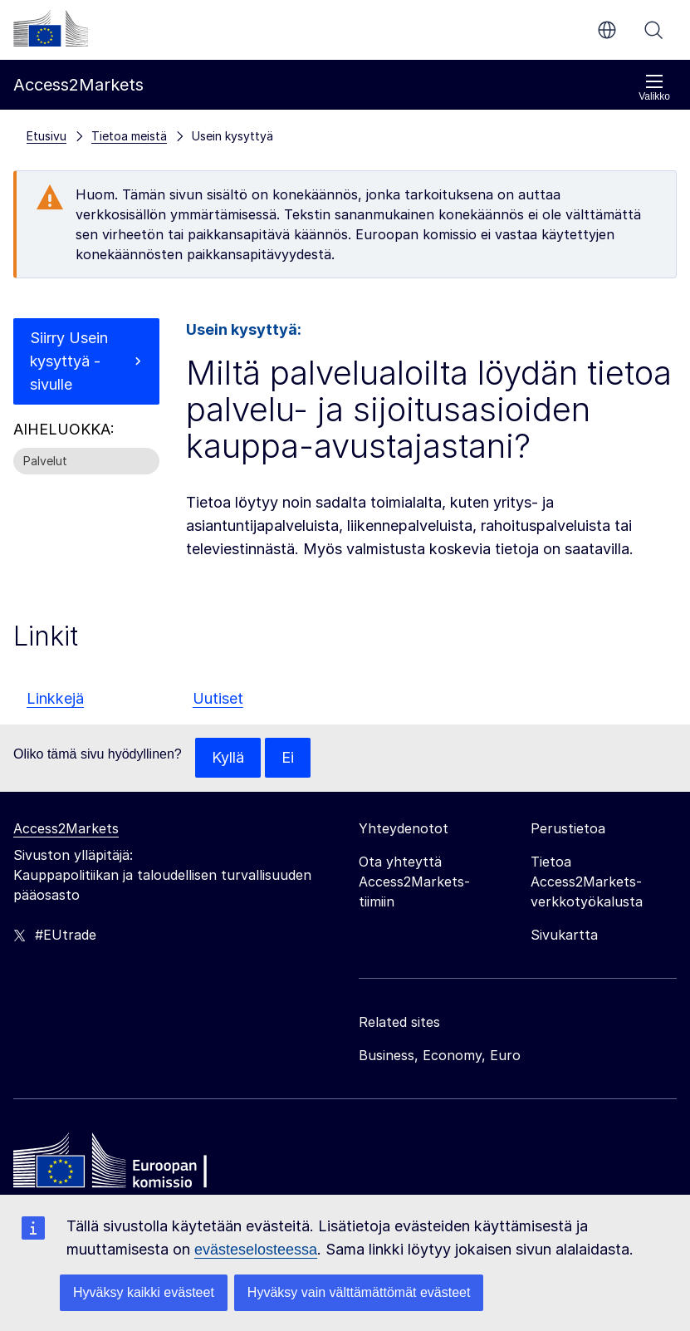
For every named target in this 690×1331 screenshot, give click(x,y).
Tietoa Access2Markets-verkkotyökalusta (587, 881)
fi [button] (607, 30)
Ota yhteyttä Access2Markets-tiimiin (414, 881)
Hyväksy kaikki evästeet (143, 1292)
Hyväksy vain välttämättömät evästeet (359, 1292)
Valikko (654, 87)
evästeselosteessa (255, 1249)
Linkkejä (55, 698)
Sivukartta (564, 934)
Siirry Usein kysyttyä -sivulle (69, 361)
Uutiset (218, 698)
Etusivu (46, 136)
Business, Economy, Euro (440, 1055)
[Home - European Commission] (133, 1164)
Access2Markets (66, 828)
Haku (653, 30)
